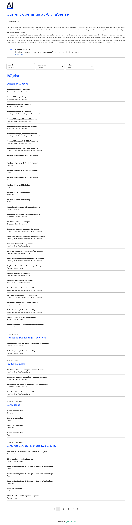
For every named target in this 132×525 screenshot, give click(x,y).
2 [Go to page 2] (63, 509)
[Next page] (77, 509)
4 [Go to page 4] (73, 509)
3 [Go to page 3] (68, 509)
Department (42, 65)
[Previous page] (54, 509)
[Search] (21, 68)
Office (70, 65)
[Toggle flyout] (62, 66)
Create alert (19, 54)
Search (10, 65)
